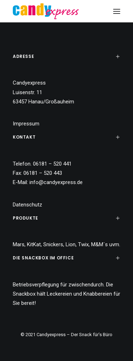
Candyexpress (51, 334)
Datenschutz (27, 204)
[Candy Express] (46, 11)
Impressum (26, 123)
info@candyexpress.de (56, 182)
